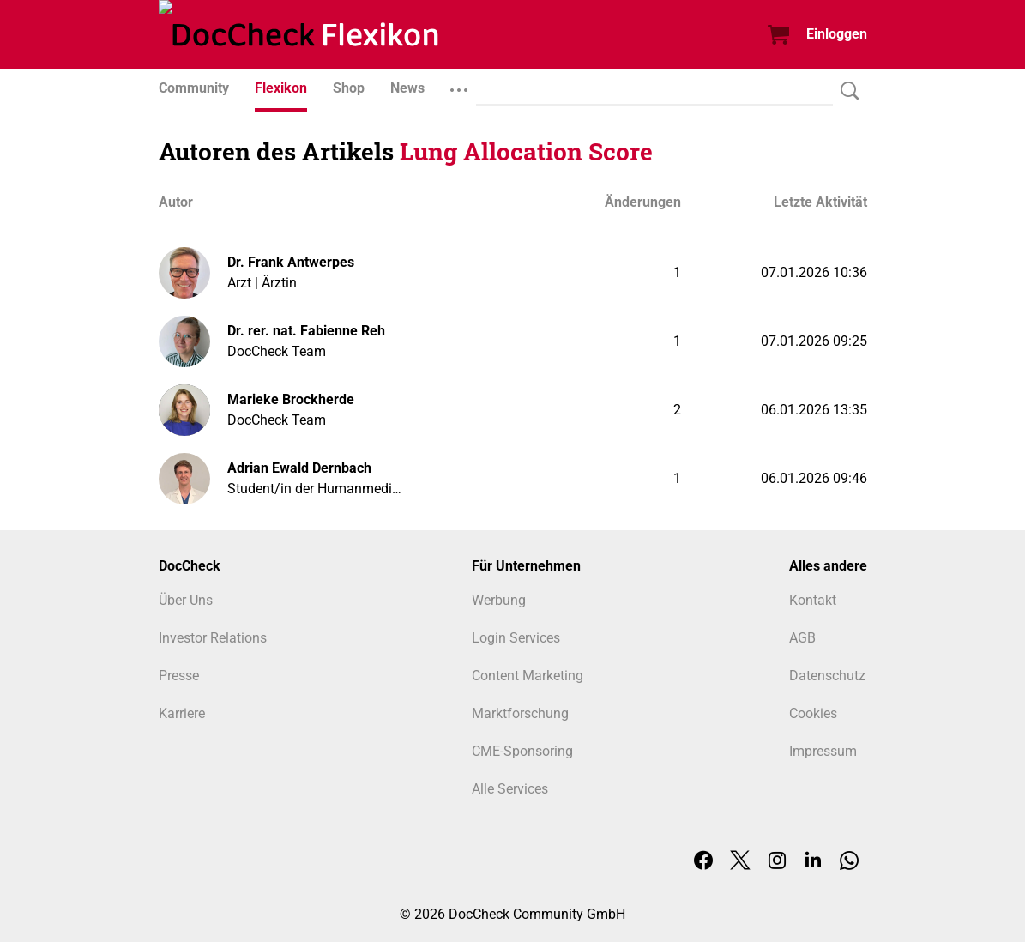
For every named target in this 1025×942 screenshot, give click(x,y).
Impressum (823, 751)
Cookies (813, 713)
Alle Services (510, 789)
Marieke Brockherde (290, 399)
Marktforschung (520, 713)
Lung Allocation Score (526, 151)
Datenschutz (827, 675)
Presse (179, 675)
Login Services (516, 638)
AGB (802, 638)
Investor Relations (213, 638)
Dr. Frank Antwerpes (290, 262)
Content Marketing (527, 675)
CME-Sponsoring (522, 751)
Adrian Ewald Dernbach (299, 468)
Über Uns (186, 600)
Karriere (182, 713)
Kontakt (812, 600)
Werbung (499, 600)
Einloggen (836, 34)
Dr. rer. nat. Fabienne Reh (306, 331)
